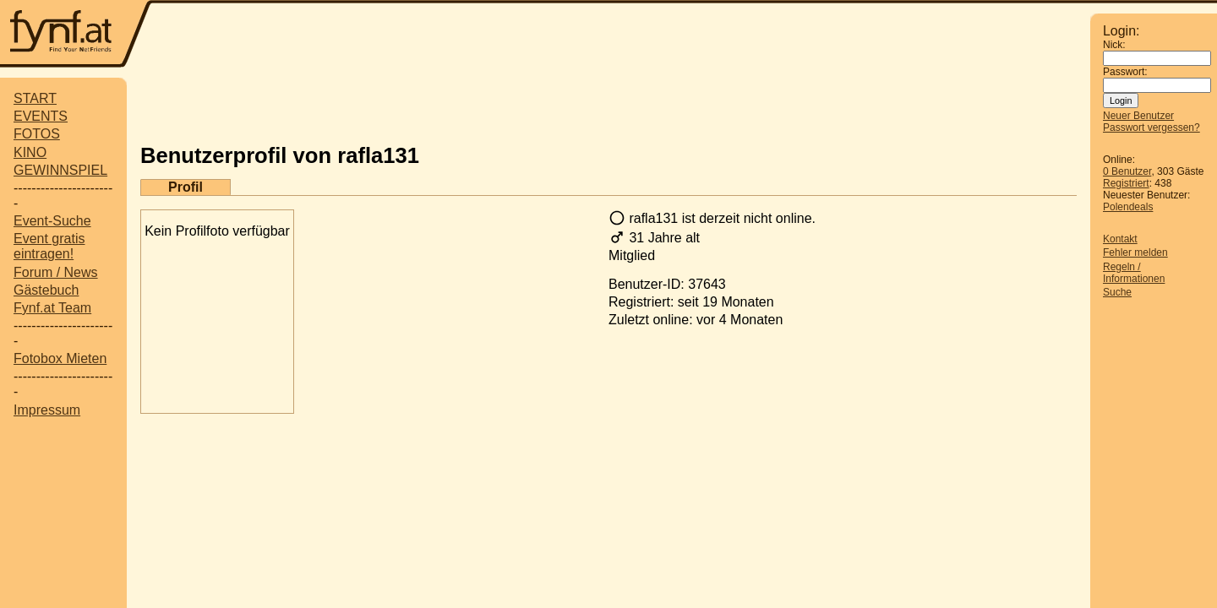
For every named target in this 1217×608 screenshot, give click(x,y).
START (35, 98)
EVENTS (41, 116)
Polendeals (1128, 207)
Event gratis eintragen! (49, 246)
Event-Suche (52, 221)
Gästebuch (46, 290)
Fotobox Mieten (60, 358)
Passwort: (1125, 72)
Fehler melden (1135, 252)
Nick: (1114, 45)
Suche (1117, 292)
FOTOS (37, 134)
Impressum (47, 410)
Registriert (1126, 183)
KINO (30, 152)
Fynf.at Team (52, 308)
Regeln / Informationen (1134, 273)
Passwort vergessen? (1151, 127)
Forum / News (56, 272)
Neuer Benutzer (1138, 116)
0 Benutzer (1127, 171)
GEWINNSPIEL (60, 170)
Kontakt (1120, 239)
